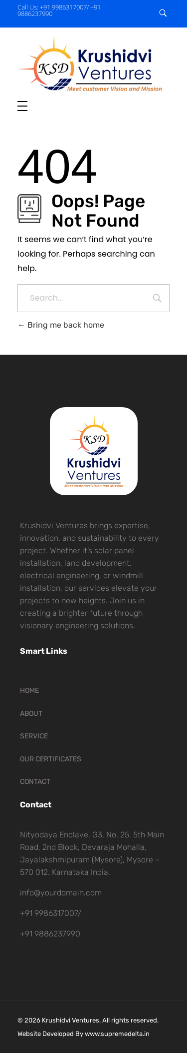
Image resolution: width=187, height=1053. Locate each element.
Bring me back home (60, 325)
